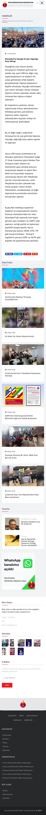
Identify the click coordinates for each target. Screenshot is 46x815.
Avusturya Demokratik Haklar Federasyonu (17, 766)
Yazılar (18, 21)
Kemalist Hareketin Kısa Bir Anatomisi (30, 523)
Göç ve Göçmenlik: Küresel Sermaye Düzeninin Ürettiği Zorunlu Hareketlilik (29, 542)
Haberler (5, 21)
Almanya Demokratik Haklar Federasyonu (17, 770)
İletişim (5, 790)
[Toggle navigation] (42, 3)
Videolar (30, 21)
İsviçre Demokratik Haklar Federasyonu (16, 763)
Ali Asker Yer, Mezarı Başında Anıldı (19, 336)
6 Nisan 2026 (10, 293)
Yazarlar (17, 720)
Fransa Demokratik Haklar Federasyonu (16, 774)
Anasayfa (12, 716)
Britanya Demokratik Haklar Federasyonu (17, 778)
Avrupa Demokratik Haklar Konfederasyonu (20, 810)
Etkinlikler (6, 750)
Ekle (7, 685)
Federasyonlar (7, 794)
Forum (24, 536)
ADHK (21, 716)
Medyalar (24, 21)
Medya (4, 743)
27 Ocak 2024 (10, 53)
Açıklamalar (12, 21)
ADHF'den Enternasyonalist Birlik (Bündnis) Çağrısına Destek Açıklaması (21, 416)
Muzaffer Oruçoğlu (29, 519)
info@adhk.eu (12, 625)
